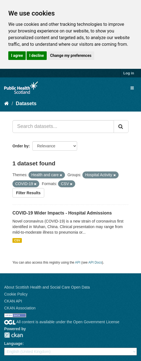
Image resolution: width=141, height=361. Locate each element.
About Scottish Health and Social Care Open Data (47, 287)
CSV (17, 240)
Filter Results (28, 193)
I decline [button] (36, 55)
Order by (20, 146)
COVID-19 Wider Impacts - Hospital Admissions (62, 213)
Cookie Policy (16, 294)
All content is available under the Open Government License (61, 322)
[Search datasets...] (63, 126)
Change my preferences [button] (70, 55)
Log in (128, 73)
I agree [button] (17, 55)
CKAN (13, 335)
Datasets (26, 103)
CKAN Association (20, 308)
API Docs (95, 262)
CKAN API (13, 301)
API (77, 262)
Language (13, 343)
